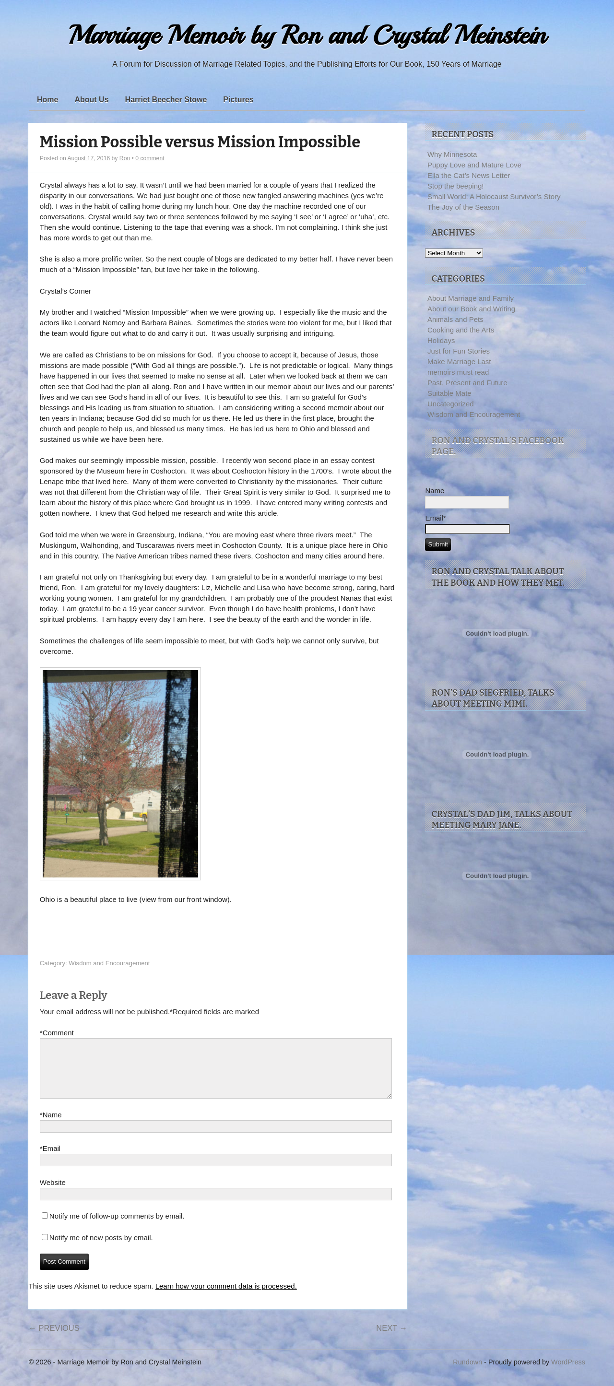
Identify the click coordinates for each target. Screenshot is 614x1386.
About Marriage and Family (470, 298)
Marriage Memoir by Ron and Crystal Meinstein (306, 35)
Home (47, 99)
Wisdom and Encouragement (109, 963)
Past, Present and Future (467, 383)
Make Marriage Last (459, 361)
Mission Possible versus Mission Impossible (200, 142)
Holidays (441, 340)
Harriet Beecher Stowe (166, 99)
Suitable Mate (449, 393)
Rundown (467, 1373)
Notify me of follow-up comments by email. (117, 1227)
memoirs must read (458, 372)
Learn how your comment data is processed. (226, 1297)
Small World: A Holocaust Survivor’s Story (494, 196)
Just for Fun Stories (458, 351)
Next (391, 1339)
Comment (57, 1033)
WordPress (568, 1373)
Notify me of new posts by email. (101, 1249)
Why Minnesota (452, 154)
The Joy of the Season (463, 207)
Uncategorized (450, 404)
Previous (53, 1339)
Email (50, 1160)
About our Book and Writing (471, 309)
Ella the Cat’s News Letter (468, 175)
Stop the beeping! (455, 186)
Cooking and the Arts (460, 330)
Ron (124, 158)
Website (53, 1194)
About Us (91, 99)
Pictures (238, 99)
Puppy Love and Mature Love (474, 165)
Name (51, 1126)
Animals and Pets (455, 319)
